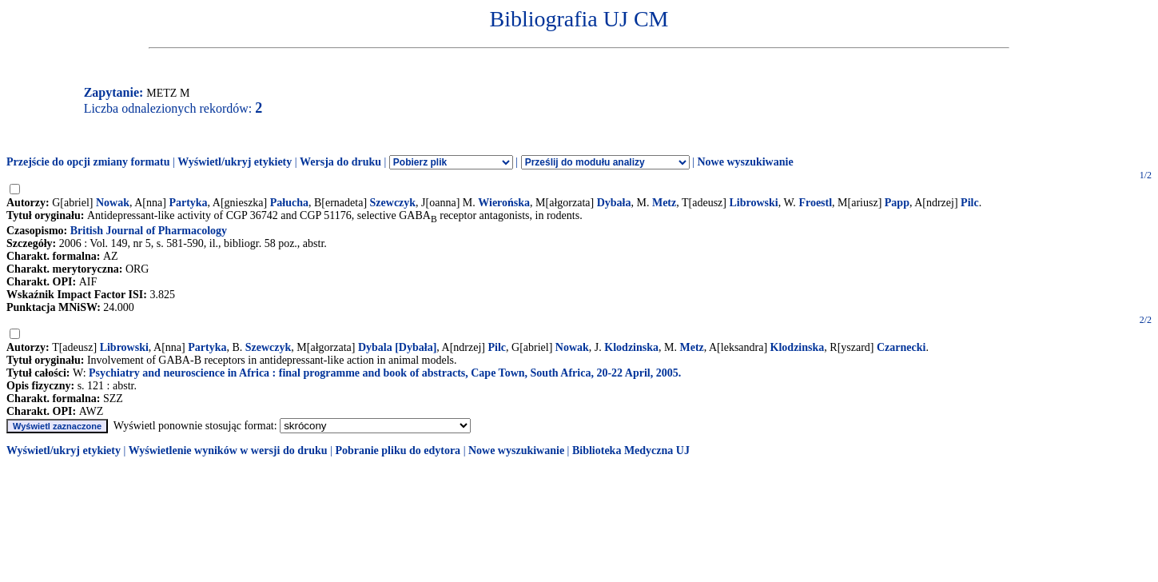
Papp (897, 203)
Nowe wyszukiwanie (745, 162)
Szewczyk (393, 203)
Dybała (614, 203)
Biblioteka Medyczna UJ (631, 450)
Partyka (188, 203)
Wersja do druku (340, 162)
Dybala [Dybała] (397, 347)
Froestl (815, 203)
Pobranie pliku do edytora (397, 450)
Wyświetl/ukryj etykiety (234, 162)
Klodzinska (631, 347)
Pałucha (289, 203)
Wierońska (504, 203)
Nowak (112, 203)
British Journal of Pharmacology (148, 231)
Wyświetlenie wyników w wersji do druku (228, 450)
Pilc (970, 203)
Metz (664, 203)
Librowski (753, 203)
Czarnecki (901, 347)
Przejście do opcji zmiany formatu (88, 162)
